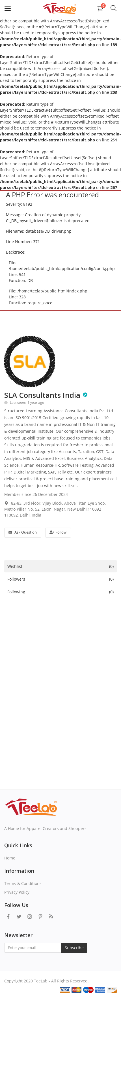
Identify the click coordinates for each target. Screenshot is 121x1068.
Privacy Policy (16, 892)
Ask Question (22, 532)
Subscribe (74, 947)
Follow (57, 532)
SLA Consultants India (42, 395)
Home (9, 858)
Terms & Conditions (23, 883)
